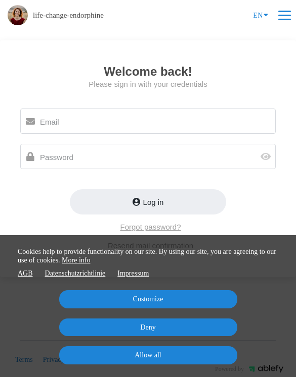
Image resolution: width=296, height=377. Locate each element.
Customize (148, 299)
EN (260, 14)
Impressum (133, 273)
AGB (25, 273)
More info (76, 260)
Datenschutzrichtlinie (75, 273)
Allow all (148, 355)
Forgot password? (150, 227)
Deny (147, 327)
